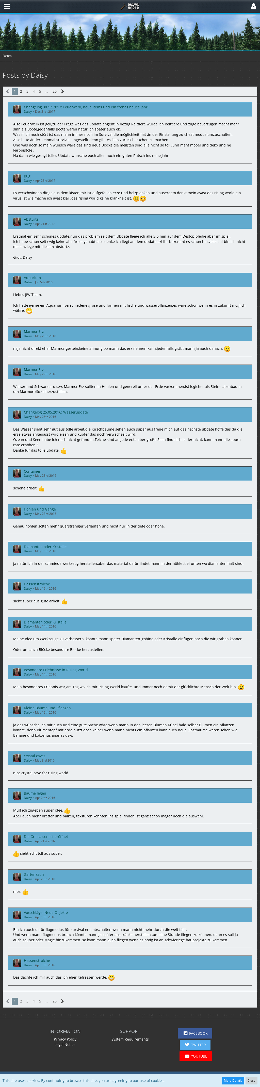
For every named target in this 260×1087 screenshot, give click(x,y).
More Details (233, 1080)
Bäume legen (35, 793)
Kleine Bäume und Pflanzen (47, 707)
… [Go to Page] (46, 91)
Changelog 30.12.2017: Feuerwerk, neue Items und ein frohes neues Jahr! (86, 107)
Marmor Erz (34, 331)
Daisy (28, 111)
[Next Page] (62, 91)
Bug (27, 176)
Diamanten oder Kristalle (45, 546)
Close (251, 1080)
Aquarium (32, 277)
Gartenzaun (34, 874)
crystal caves (34, 755)
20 (55, 91)
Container (32, 471)
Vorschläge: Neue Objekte (46, 912)
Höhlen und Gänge (40, 509)
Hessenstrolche (37, 584)
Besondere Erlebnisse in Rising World (56, 669)
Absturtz (31, 219)
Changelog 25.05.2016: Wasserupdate (56, 412)
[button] (7, 6)
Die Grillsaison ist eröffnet (46, 836)
